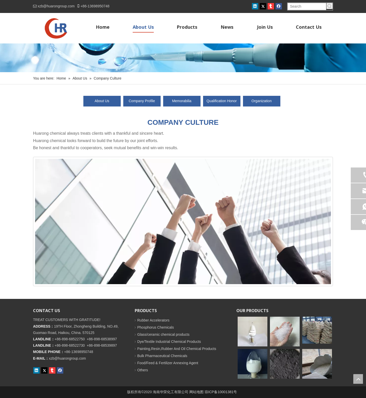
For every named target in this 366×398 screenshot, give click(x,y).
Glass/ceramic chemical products (163, 334)
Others (142, 370)
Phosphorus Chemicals (155, 327)
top (358, 379)
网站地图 (196, 392)
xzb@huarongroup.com (56, 6)
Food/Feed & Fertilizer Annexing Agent (167, 363)
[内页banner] (183, 57)
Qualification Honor (221, 101)
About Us (102, 101)
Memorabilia (181, 101)
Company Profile (142, 101)
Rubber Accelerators (153, 320)
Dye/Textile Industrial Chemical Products (169, 342)
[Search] (306, 6)
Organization (261, 101)
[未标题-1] (183, 221)
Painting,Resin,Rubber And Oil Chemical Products (176, 349)
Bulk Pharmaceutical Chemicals (162, 356)
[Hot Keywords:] (329, 6)
